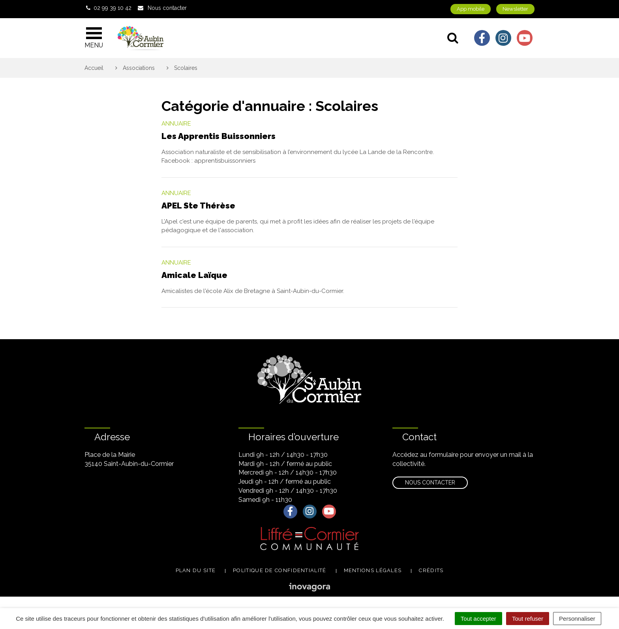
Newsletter (515, 9)
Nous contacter (430, 482)
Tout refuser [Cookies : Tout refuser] (527, 618)
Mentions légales (373, 570)
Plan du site (196, 570)
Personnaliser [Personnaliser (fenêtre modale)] (577, 618)
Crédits (431, 570)
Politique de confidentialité (279, 570)
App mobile (470, 9)
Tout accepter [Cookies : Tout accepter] (478, 618)
